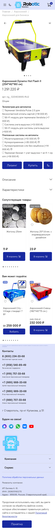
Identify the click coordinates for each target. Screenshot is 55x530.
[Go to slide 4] (30, 75)
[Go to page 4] (9, 266)
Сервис (9, 467)
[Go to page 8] (17, 266)
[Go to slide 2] (26, 75)
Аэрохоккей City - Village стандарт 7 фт (12, 310)
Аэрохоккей (20, 11)
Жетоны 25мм (14, 231)
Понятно (17, 524)
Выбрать (14, 331)
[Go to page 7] (15, 266)
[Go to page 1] (3, 266)
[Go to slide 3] (28, 75)
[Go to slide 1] (24, 75)
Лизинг (12, 165)
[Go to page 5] (11, 266)
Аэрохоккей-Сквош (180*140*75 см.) (40, 309)
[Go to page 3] (7, 266)
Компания (10, 459)
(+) (24, 112)
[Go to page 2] (5, 266)
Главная (6, 11)
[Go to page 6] (13, 266)
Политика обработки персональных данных (23, 477)
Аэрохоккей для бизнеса (15, 15)
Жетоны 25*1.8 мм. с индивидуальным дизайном (41, 234)
